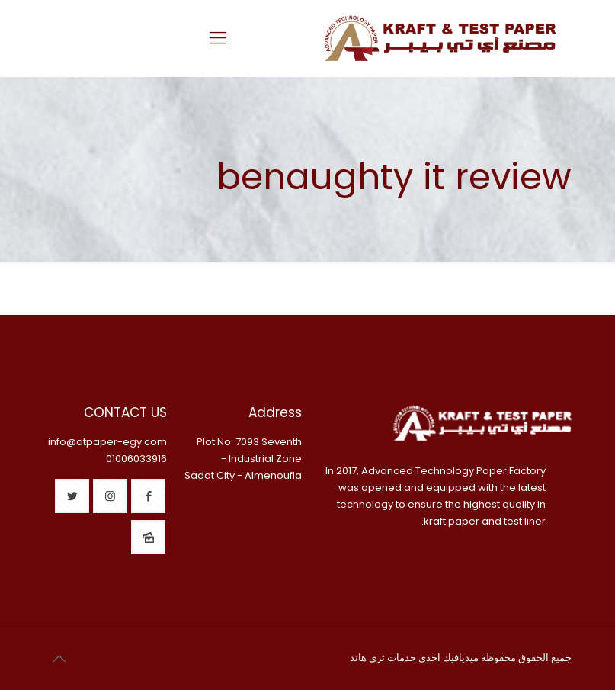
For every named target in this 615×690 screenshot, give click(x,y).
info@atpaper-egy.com (107, 442)
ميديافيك (461, 657)
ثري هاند (367, 657)
